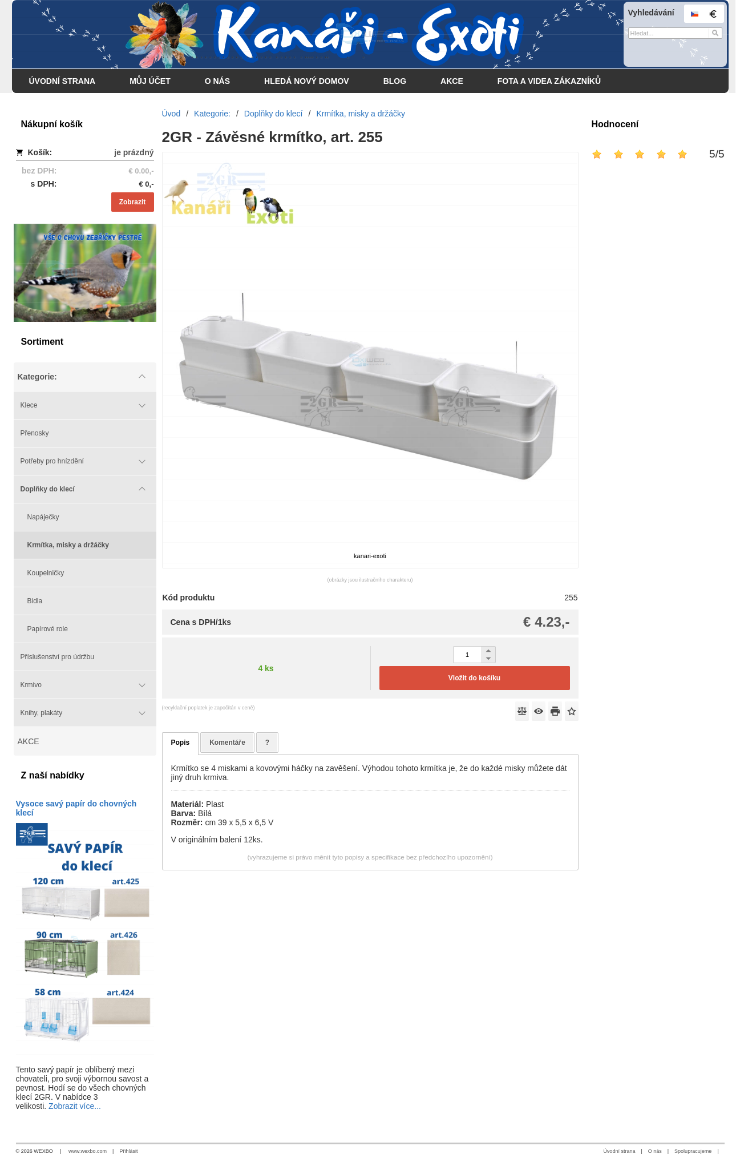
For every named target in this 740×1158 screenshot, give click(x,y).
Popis (180, 743)
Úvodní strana (619, 1151)
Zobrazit (132, 202)
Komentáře (227, 743)
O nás (655, 1151)
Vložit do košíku (474, 678)
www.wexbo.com (87, 1151)
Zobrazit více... (74, 1106)
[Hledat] (715, 33)
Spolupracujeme (692, 1151)
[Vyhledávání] (675, 33)
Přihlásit (128, 1151)
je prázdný (133, 152)
